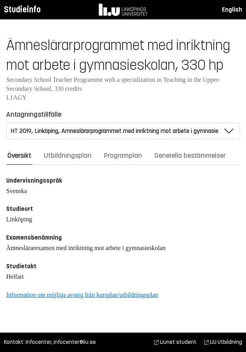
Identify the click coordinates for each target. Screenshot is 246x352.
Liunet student (175, 342)
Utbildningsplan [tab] (68, 155)
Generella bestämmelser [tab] (190, 155)
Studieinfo (22, 9)
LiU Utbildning (223, 342)
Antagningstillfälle (33, 114)
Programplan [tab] (123, 155)
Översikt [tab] (19, 155)
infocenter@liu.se (75, 342)
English (232, 9)
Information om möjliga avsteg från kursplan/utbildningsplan (82, 295)
